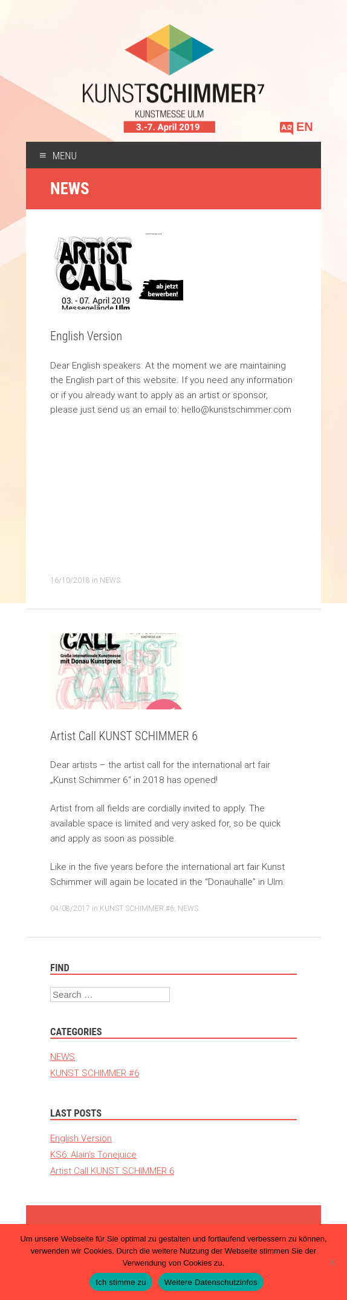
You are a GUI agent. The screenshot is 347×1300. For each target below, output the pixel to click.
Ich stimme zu (121, 1282)
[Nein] (332, 1262)
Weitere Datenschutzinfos (211, 1282)
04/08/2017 (70, 908)
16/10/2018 (70, 580)
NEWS (110, 580)
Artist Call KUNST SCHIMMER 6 (124, 736)
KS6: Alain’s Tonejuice (93, 1154)
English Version (86, 336)
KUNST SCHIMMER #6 (137, 908)
